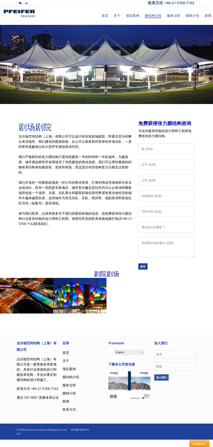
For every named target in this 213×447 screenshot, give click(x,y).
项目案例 (132, 15)
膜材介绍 (192, 15)
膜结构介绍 (153, 15)
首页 (105, 15)
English (120, 352)
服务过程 (173, 15)
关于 (117, 15)
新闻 (208, 15)
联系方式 (69, 409)
